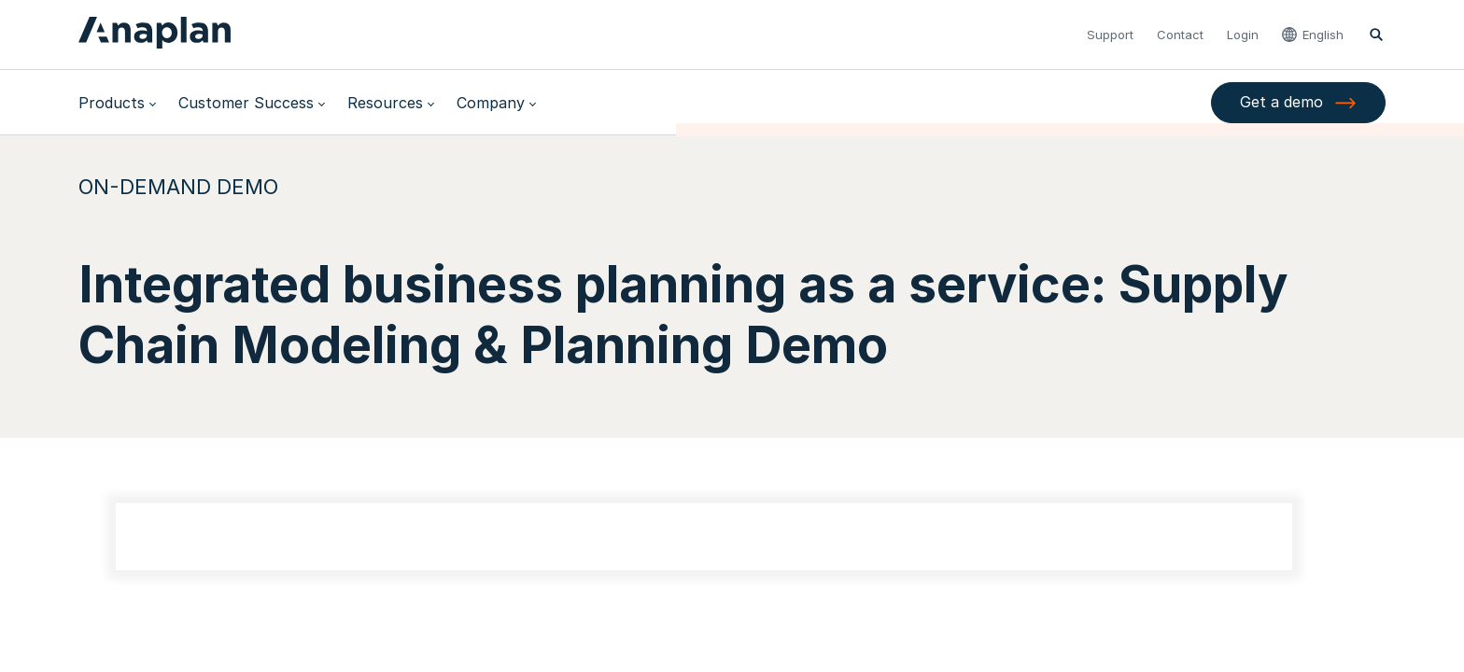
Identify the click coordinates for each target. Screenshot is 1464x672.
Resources (385, 102)
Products (111, 102)
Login (1243, 34)
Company (491, 102)
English (1323, 34)
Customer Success (246, 102)
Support (1110, 34)
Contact (1180, 34)
